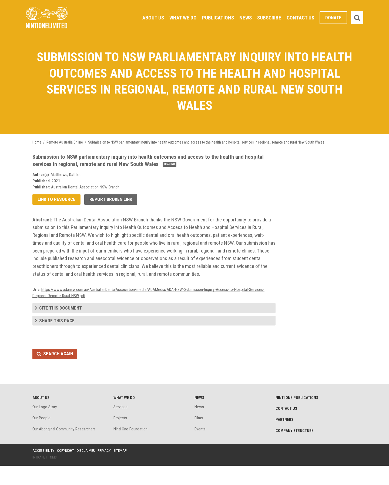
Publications (215, 17)
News (243, 17)
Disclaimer (87, 469)
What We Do (179, 17)
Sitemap (123, 469)
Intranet (40, 476)
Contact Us (300, 17)
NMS (54, 476)
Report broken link (112, 204)
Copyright (66, 469)
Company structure (296, 449)
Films (198, 436)
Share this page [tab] (57, 337)
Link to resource (57, 204)
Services (120, 425)
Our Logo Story (45, 425)
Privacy (106, 469)
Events (200, 447)
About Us (149, 17)
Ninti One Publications (298, 415)
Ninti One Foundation (130, 447)
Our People (41, 436)
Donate (333, 18)
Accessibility (43, 469)
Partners (285, 438)
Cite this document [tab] (61, 324)
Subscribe (268, 17)
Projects (120, 436)
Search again (58, 371)
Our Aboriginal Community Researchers (65, 447)
